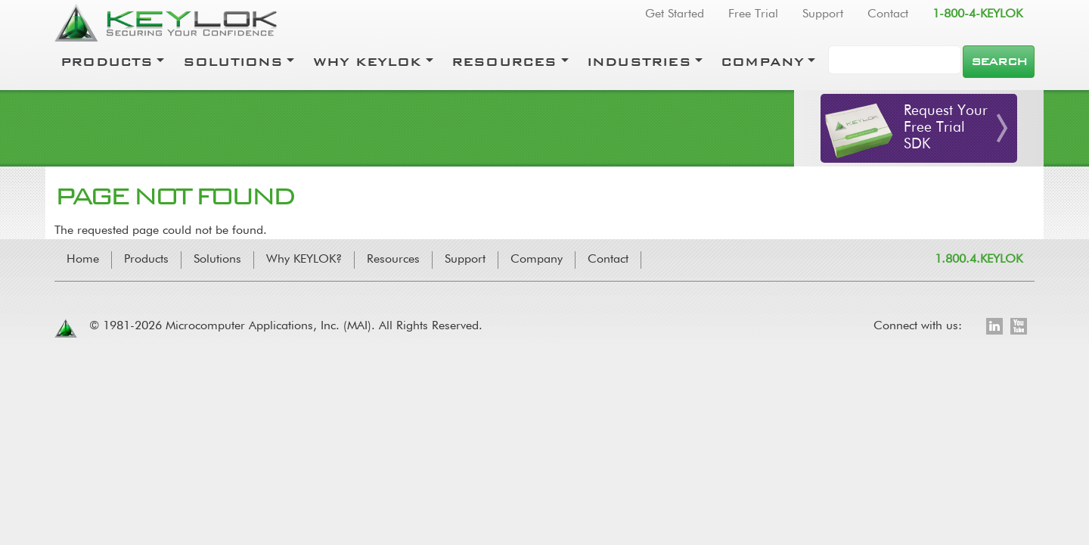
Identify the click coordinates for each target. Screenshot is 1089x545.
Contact (887, 14)
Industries (639, 61)
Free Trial (753, 14)
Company (762, 61)
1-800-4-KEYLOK (977, 14)
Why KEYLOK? (304, 260)
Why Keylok (367, 61)
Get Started (674, 14)
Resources (504, 61)
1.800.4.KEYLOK (978, 260)
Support (822, 14)
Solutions (233, 61)
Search (998, 61)
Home (83, 260)
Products (107, 61)
